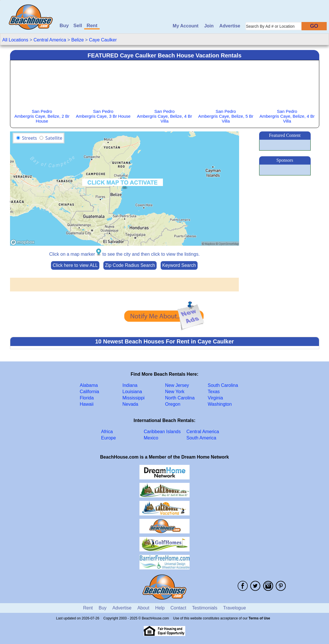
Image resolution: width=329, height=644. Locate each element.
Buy (64, 25)
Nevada (130, 404)
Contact (178, 607)
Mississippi (134, 397)
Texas (214, 391)
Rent (91, 25)
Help (160, 607)
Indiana (130, 385)
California (89, 391)
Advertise (229, 25)
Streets (29, 138)
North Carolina (180, 397)
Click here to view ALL (75, 265)
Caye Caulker (103, 39)
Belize (77, 39)
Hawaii (87, 404)
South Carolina (223, 385)
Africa (107, 431)
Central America (50, 39)
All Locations (15, 39)
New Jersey (177, 385)
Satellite (53, 138)
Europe (108, 437)
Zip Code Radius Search (130, 265)
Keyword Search (179, 265)
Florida (87, 397)
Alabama (89, 385)
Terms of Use (259, 618)
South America (201, 437)
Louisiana (132, 391)
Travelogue (234, 607)
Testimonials (204, 607)
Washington (220, 404)
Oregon (172, 404)
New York (175, 391)
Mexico (151, 437)
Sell (77, 25)
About (143, 607)
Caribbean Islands (162, 431)
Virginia (215, 397)
